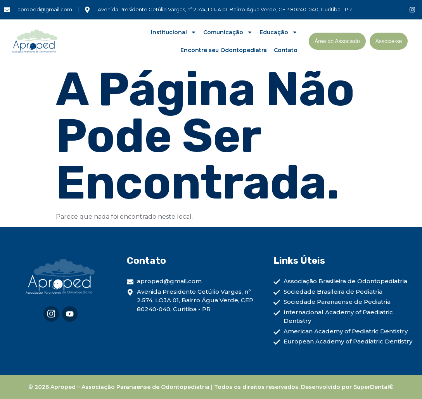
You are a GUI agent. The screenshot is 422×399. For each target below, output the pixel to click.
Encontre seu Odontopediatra (223, 50)
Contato (285, 50)
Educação (278, 32)
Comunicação (228, 32)
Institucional (173, 32)
